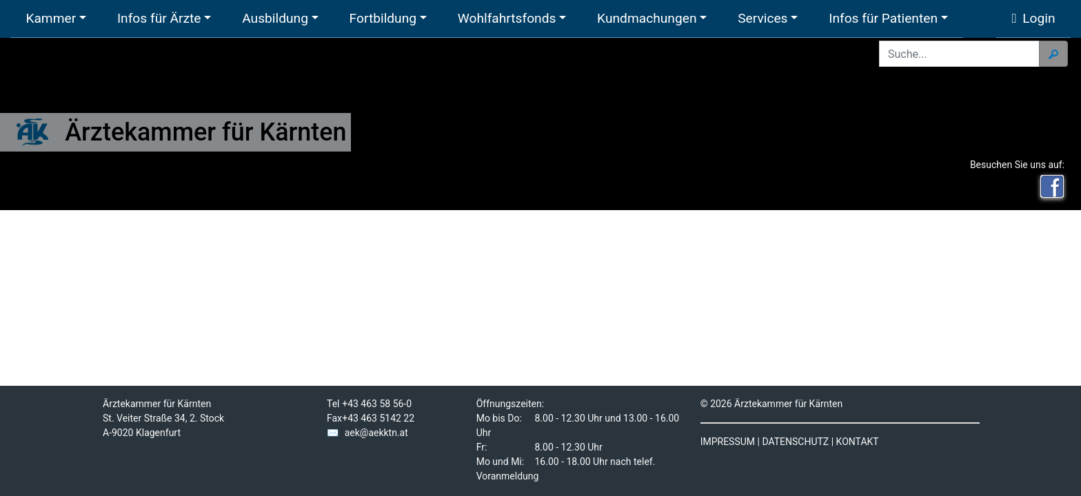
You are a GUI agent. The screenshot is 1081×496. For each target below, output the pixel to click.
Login (1033, 18)
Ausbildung (275, 18)
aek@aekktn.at (376, 432)
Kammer (51, 18)
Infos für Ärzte (159, 18)
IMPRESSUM (727, 441)
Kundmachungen (646, 18)
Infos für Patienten (883, 18)
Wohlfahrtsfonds (507, 18)
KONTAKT (857, 441)
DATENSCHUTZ (795, 441)
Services (762, 18)
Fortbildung (383, 18)
